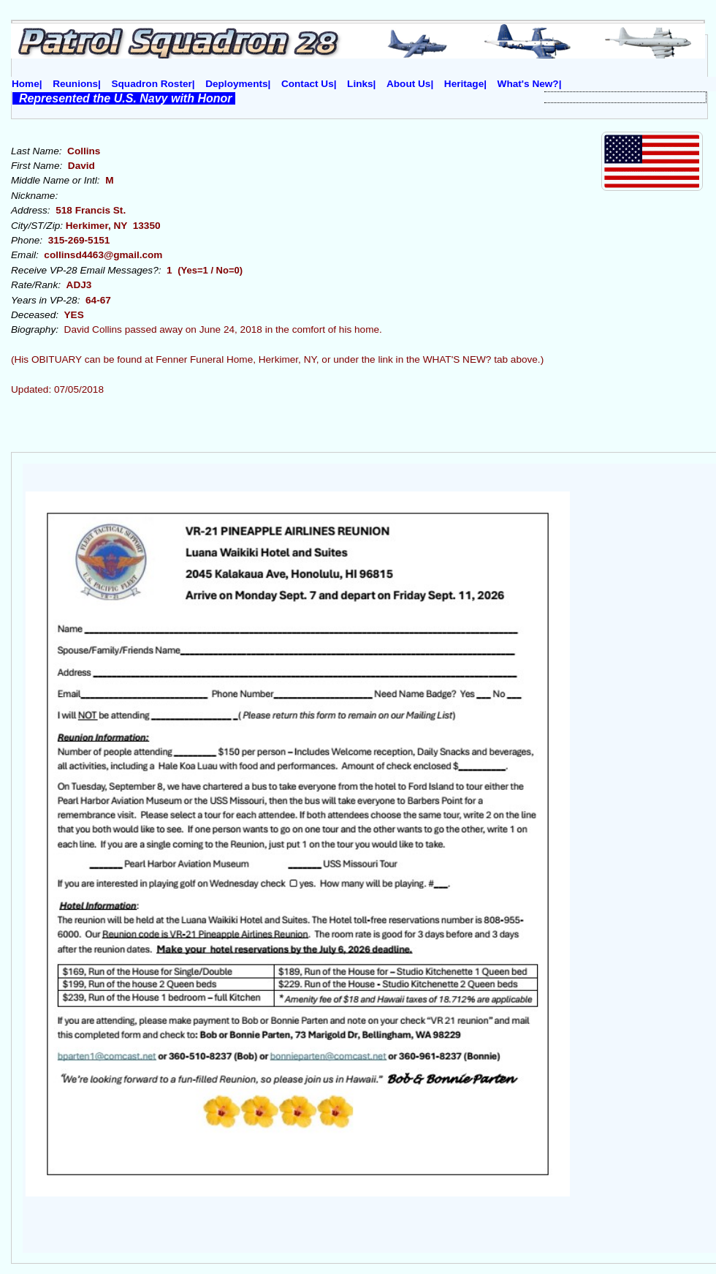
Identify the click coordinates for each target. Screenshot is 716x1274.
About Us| (409, 83)
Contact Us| (309, 83)
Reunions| (77, 83)
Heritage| (465, 83)
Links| (361, 83)
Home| (27, 83)
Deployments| (237, 83)
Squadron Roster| (153, 83)
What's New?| (530, 83)
